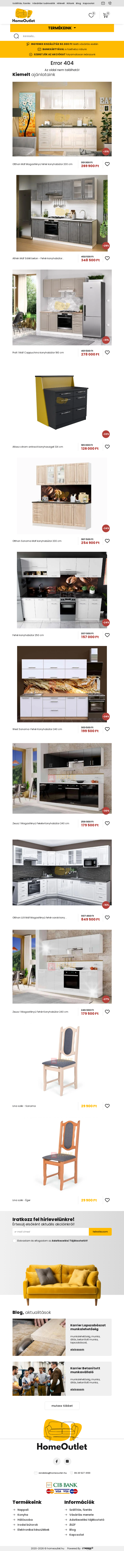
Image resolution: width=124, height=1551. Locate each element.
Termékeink (60, 28)
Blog (78, 3)
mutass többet (62, 1406)
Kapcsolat (88, 3)
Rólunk (70, 3)
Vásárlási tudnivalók (43, 3)
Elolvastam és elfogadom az (52, 1240)
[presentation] (62, 1251)
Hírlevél (61, 3)
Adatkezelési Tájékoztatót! (70, 1240)
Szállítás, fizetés (21, 3)
